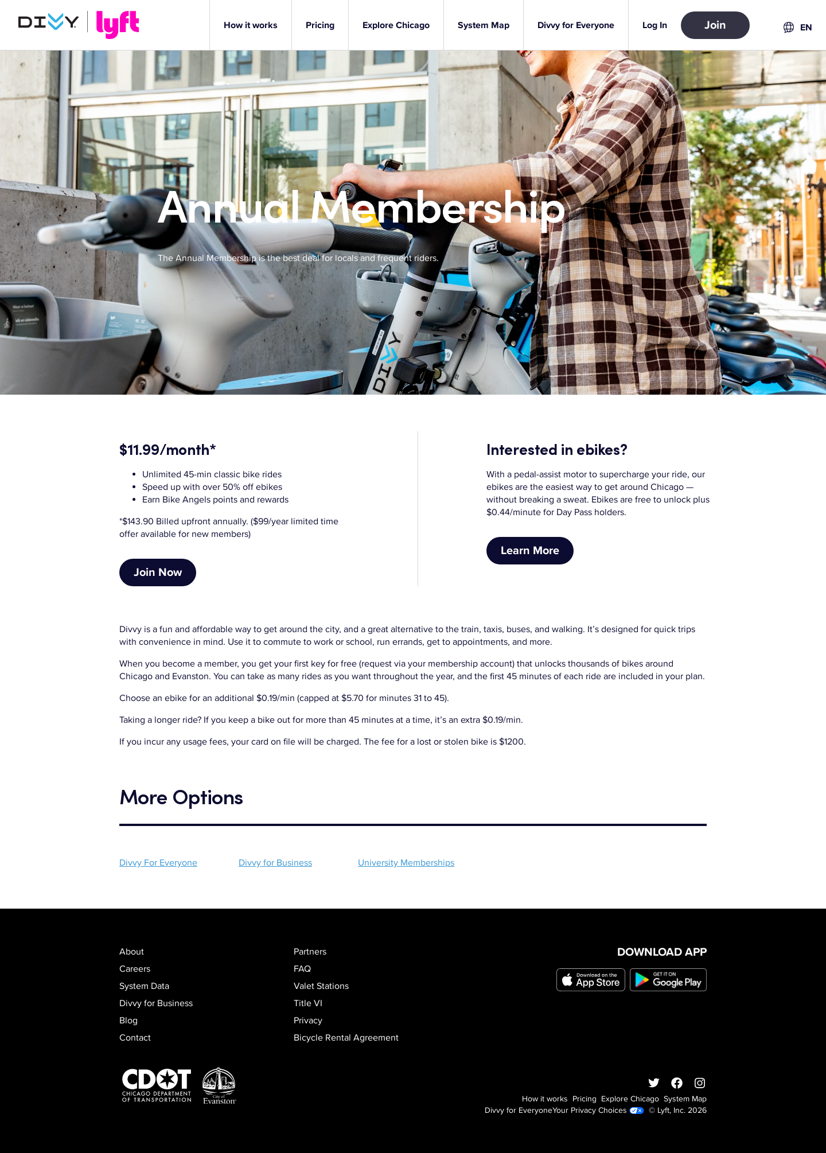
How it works (545, 1099)
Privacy (308, 1020)
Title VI (308, 1003)
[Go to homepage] (80, 25)
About (131, 951)
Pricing (584, 1099)
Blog (128, 1020)
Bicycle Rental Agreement (346, 1037)
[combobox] (797, 27)
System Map (685, 1099)
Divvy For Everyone (158, 862)
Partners (310, 951)
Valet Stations (321, 986)
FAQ (302, 969)
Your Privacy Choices (598, 1110)
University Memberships (406, 862)
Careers (134, 969)
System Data (144, 986)
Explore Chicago (630, 1099)
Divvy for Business (275, 862)
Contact (135, 1037)
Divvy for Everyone (518, 1110)
